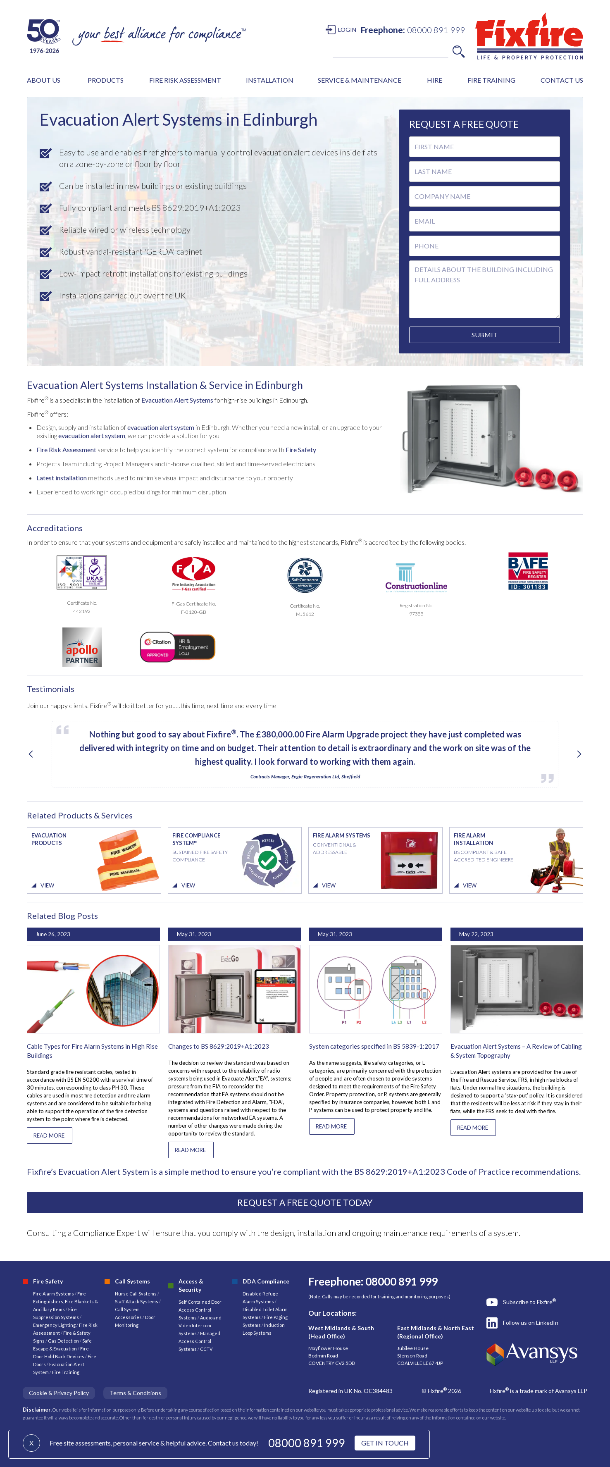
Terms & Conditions (135, 1392)
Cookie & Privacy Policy (59, 1392)
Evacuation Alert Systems (177, 400)
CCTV (206, 1349)
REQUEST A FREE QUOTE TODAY (305, 1202)
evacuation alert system (161, 427)
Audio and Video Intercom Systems (200, 1325)
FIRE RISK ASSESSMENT (185, 80)
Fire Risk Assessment (66, 449)
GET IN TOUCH (385, 1443)
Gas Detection (63, 1340)
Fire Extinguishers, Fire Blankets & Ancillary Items (65, 1301)
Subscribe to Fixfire (529, 1301)
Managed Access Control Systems (199, 1341)
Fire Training (65, 1372)
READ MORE (48, 1135)
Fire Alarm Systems (53, 1293)
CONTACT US (562, 80)
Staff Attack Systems (136, 1301)
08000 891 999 (306, 1443)
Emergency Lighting (54, 1325)
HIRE (434, 80)
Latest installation (61, 478)
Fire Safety (301, 449)
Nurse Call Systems (136, 1293)
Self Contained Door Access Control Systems (200, 1309)
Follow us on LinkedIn (530, 1322)
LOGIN (347, 29)
